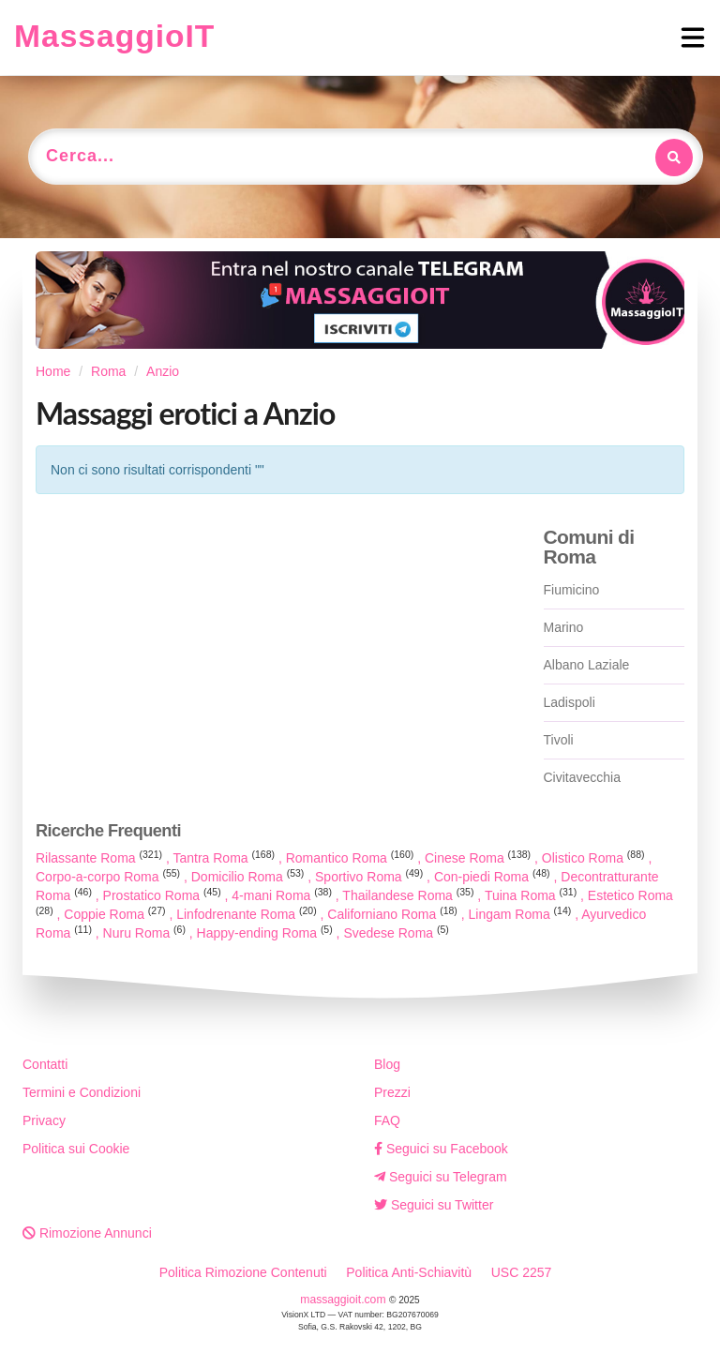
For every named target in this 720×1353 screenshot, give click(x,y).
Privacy (44, 1120)
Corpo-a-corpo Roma (110, 876)
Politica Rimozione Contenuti (243, 1272)
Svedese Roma (395, 932)
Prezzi (392, 1092)
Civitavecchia (582, 777)
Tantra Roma (225, 857)
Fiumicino (572, 589)
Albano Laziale (587, 664)
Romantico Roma (351, 857)
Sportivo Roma (371, 876)
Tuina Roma (532, 895)
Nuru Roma (146, 932)
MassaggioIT (114, 36)
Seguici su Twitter (433, 1204)
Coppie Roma (116, 914)
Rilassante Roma (101, 857)
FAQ (387, 1120)
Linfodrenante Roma (248, 914)
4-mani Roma (284, 895)
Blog (387, 1064)
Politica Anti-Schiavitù (409, 1272)
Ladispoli (569, 702)
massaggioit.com (344, 1299)
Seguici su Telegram (440, 1176)
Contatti (45, 1064)
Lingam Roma (522, 914)
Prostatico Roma (164, 895)
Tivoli (559, 739)
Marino (564, 627)
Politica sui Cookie (75, 1148)
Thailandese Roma (409, 895)
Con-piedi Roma (494, 876)
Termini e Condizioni (81, 1092)
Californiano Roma (393, 914)
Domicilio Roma (249, 876)
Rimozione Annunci (87, 1232)
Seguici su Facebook (441, 1148)
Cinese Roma (479, 857)
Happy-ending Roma (267, 932)
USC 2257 (521, 1272)
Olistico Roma (595, 857)
